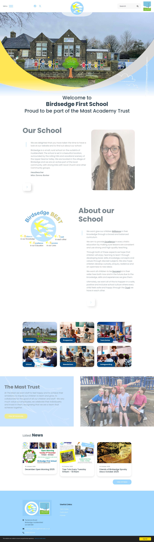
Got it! (145, 539)
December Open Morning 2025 (40, 468)
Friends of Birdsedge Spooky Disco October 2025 (113, 469)
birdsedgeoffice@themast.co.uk (37, 527)
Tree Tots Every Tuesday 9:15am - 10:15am (74, 469)
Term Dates (64, 508)
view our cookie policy (54, 539)
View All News (122, 481)
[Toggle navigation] (11, 5)
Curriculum (64, 511)
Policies (62, 514)
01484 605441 (30, 531)
